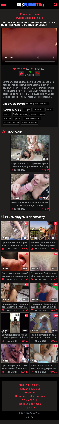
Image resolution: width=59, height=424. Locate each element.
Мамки (6, 114)
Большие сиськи (29, 123)
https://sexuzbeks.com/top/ (29, 396)
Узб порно (35, 403)
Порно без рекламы (29, 388)
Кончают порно (37, 114)
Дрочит (17, 118)
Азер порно (29, 407)
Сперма (27, 109)
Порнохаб (38, 109)
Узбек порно (29, 399)
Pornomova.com (29, 14)
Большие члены (11, 123)
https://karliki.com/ (29, 384)
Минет (49, 109)
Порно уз (23, 403)
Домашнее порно (32, 118)
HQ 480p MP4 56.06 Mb (37, 103)
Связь (29, 416)
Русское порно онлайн (29, 17)
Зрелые (7, 118)
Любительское (20, 114)
